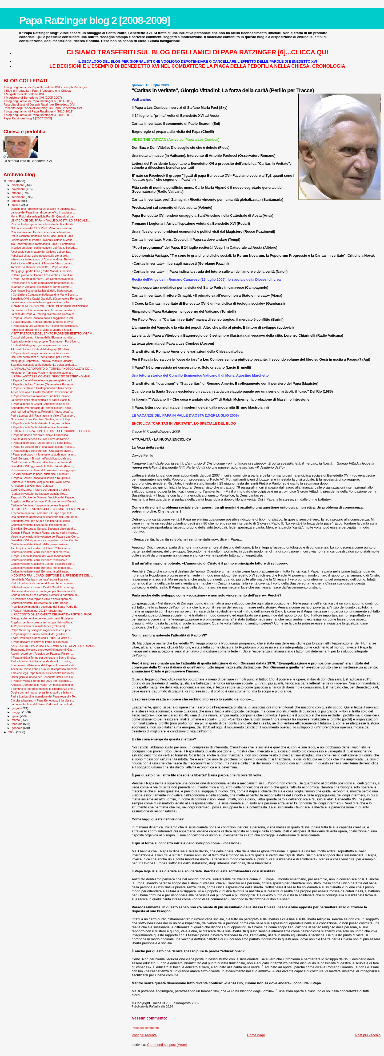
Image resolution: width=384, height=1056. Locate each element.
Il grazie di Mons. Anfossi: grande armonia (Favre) (42, 321)
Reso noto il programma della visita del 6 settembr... (43, 224)
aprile (16, 716)
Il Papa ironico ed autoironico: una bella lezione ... (42, 396)
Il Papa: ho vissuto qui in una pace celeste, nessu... (43, 446)
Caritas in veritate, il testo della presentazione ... (41, 544)
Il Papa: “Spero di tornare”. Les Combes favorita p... (43, 278)
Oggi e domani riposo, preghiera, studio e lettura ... (42, 692)
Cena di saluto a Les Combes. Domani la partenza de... (45, 594)
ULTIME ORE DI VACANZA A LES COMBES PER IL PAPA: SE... (51, 509)
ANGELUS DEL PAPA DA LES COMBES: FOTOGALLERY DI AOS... (54, 645)
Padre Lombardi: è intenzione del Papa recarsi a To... (44, 696)
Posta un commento (145, 1027)
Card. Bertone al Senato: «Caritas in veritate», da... (43, 462)
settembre (19, 197)
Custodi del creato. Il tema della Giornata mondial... (43, 337)
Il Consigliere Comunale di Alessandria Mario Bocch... (44, 294)
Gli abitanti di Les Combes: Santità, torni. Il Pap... (41, 419)
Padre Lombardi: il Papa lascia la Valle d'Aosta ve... (43, 415)
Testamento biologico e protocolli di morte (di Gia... (42, 649)
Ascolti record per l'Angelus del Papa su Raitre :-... (42, 653)
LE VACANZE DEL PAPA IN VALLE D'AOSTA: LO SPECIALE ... (51, 220)
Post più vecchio (368, 1035)
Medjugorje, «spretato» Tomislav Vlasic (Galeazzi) (42, 360)
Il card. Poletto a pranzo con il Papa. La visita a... (41, 637)
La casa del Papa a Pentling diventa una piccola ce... (44, 314)
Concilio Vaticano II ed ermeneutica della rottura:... (42, 232)
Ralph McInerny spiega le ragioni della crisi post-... (42, 630)
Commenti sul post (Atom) (167, 1045)
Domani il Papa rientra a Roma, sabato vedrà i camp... (45, 532)
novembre (19, 189)
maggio (17, 712)
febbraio (17, 724)
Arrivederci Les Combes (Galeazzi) (32, 485)
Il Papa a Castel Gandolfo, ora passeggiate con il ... (43, 380)
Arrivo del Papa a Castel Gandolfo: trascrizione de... (43, 392)
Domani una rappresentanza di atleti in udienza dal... (44, 208)
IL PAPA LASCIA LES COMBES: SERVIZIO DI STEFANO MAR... (51, 376)
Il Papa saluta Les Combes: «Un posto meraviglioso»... (45, 325)
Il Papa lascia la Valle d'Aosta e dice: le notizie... (41, 427)
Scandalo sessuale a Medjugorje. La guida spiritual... (44, 364)
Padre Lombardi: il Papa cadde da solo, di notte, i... (43, 661)
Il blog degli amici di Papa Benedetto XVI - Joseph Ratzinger (45, 87)
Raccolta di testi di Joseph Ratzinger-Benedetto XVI (39, 104)
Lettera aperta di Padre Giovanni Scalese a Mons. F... (44, 239)
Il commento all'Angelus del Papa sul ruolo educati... (43, 665)
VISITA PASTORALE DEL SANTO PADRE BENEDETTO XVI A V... (52, 333)
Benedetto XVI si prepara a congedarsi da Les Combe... (46, 540)
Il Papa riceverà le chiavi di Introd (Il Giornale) (39, 641)
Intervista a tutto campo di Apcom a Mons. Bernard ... (44, 259)
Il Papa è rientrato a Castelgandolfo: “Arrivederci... (42, 388)
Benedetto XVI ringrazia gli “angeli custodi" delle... (42, 407)
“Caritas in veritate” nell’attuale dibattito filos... (39, 493)
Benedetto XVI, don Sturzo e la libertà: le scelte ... (42, 520)
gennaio (17, 727)
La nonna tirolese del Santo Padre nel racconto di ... (43, 704)
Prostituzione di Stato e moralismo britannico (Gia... (43, 282)
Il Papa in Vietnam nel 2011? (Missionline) (37, 610)
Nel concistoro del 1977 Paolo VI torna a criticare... (42, 228)
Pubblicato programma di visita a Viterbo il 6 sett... (42, 329)
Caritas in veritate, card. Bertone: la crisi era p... (40, 571)
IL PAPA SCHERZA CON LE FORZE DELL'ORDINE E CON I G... (51, 431)
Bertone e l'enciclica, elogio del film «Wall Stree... (41, 481)
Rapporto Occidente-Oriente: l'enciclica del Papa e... (43, 497)
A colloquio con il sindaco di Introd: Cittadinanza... (42, 548)
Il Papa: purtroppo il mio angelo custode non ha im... (43, 454)
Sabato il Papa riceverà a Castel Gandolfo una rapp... (44, 587)
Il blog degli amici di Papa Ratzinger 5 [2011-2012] (38, 101)
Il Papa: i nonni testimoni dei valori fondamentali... (42, 556)
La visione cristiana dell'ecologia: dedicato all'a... (41, 302)
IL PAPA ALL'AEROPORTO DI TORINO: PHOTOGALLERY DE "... (52, 368)
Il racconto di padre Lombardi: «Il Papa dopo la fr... (42, 513)
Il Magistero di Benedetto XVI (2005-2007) (32, 97)
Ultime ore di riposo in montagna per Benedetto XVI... (44, 591)
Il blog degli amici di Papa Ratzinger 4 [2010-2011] (38, 111)
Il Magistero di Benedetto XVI (23, 94)
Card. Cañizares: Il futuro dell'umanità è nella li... (41, 489)
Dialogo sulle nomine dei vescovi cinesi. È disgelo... (43, 618)
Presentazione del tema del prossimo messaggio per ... (45, 470)
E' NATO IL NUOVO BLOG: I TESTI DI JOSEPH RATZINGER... (50, 306)
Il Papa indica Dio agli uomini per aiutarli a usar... (41, 353)
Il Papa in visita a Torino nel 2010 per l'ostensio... (41, 680)
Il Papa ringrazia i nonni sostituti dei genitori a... (40, 634)
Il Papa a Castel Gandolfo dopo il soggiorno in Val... (43, 318)
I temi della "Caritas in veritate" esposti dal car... (40, 579)
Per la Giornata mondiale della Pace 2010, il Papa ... (43, 235)
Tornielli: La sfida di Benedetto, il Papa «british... (41, 267)
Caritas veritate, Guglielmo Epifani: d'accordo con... (43, 563)
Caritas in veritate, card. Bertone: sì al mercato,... (41, 552)
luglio (15, 204)
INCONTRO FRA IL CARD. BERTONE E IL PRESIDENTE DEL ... (52, 575)
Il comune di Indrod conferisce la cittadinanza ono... (43, 688)
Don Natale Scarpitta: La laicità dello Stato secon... (42, 290)
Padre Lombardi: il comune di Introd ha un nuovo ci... (44, 583)
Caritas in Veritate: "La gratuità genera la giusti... (41, 505)
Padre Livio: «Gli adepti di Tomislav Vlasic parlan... (42, 263)
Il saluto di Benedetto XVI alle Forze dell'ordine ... (41, 439)
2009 (12, 181)
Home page (256, 1035)
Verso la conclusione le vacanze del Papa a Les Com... (45, 536)
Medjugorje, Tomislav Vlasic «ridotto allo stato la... (42, 372)
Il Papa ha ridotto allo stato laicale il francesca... (40, 435)
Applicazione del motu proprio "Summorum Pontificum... (46, 341)
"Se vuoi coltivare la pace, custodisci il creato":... (41, 473)
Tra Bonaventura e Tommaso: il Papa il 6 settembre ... (44, 243)
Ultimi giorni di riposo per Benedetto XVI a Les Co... (43, 677)
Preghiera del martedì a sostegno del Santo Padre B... (44, 606)
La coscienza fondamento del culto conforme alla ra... (44, 310)
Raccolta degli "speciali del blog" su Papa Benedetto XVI (42, 108)
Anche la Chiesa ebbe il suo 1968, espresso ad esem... (45, 669)
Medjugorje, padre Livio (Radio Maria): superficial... (42, 271)
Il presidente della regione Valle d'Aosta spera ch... (42, 598)
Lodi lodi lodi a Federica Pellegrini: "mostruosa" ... (42, 411)
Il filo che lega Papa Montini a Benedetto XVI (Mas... (43, 673)
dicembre (18, 185)
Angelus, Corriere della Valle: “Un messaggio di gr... (43, 684)
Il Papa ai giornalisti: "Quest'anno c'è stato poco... (42, 442)
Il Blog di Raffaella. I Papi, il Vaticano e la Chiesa (37, 90)
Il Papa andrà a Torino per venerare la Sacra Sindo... (44, 657)
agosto (17, 200)
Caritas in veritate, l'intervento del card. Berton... (41, 602)
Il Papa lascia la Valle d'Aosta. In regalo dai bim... (41, 423)
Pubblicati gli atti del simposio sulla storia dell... (40, 255)
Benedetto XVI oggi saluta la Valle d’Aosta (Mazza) (42, 466)
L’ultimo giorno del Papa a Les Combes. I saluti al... (43, 275)
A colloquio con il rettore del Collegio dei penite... (41, 251)
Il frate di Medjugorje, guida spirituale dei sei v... (40, 345)
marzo (16, 720)
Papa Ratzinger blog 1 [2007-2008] (27, 118)
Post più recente (144, 1035)
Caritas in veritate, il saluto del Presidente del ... (40, 524)
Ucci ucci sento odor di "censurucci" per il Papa (40, 356)
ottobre (17, 193)
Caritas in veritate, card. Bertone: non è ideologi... (42, 567)
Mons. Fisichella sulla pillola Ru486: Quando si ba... (43, 216)
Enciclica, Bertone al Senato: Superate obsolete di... (43, 528)
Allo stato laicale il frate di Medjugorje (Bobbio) (40, 349)
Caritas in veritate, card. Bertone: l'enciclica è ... (40, 560)
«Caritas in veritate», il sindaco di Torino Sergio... (41, 286)
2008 (12, 732)
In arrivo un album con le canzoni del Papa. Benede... (44, 247)
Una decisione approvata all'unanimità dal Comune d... (45, 516)
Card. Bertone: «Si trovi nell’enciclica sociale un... (42, 458)
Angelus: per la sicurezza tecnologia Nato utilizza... (42, 622)
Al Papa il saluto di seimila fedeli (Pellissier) (38, 626)
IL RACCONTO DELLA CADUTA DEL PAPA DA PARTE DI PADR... (52, 614)
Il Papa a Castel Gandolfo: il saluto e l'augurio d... (41, 477)
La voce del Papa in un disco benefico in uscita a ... (43, 212)
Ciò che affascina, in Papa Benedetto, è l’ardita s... (42, 700)
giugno (17, 708)
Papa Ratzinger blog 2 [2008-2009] (94, 20)
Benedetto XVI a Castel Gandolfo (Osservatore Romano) (46, 298)
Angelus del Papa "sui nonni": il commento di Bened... (44, 501)
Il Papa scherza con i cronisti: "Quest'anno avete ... (42, 450)
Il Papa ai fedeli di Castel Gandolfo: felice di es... (41, 403)
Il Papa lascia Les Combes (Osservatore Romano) (42, 384)
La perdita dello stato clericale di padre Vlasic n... (41, 399)
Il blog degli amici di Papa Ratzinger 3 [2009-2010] (38, 114)
